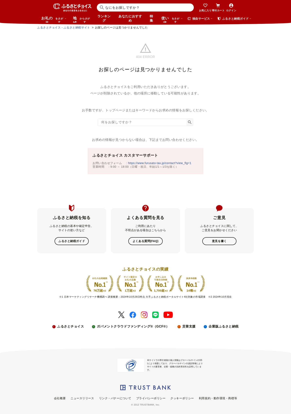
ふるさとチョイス (70, 326)
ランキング (104, 18)
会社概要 (60, 398)
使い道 (172, 19)
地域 (82, 19)
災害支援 (189, 326)
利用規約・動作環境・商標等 (218, 398)
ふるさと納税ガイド (71, 241)
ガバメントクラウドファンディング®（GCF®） (133, 326)
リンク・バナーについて (115, 398)
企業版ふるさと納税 (224, 326)
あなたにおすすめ (130, 18)
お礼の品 (53, 19)
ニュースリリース (82, 398)
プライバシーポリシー (151, 398)
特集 (151, 18)
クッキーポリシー (182, 398)
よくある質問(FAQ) (145, 241)
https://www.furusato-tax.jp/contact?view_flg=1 (159, 163)
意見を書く (219, 241)
